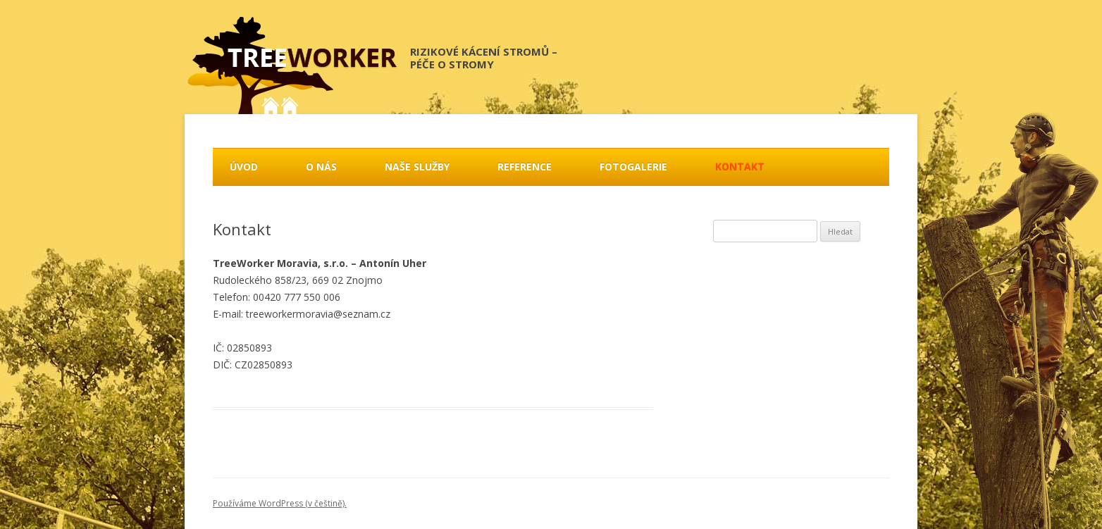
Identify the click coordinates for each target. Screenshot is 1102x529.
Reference (524, 166)
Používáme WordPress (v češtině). (280, 503)
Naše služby (417, 166)
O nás (321, 166)
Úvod (244, 166)
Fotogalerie (633, 166)
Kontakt (739, 166)
